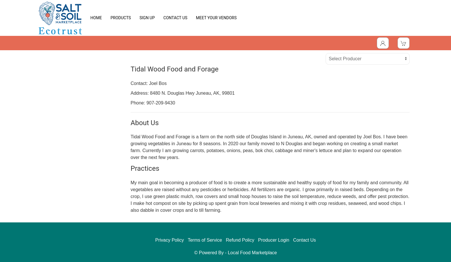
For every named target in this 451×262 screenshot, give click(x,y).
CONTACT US (175, 17)
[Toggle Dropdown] (383, 43)
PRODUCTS (120, 17)
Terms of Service (205, 240)
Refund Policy (240, 240)
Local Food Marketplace (252, 252)
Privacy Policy (169, 240)
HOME (96, 17)
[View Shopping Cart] (404, 43)
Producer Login (273, 240)
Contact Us (304, 240)
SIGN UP (147, 17)
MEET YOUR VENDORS (216, 17)
